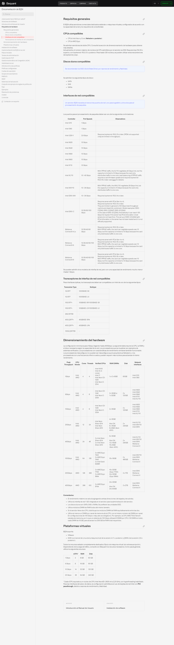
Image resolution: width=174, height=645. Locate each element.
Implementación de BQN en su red (13, 50)
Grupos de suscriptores (9, 74)
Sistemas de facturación (10, 82)
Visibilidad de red (8, 63)
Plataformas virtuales (11, 45)
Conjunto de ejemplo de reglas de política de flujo (17, 86)
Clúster (4, 95)
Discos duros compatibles (13, 35)
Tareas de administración (10, 55)
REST (3, 79)
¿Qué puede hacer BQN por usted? (13, 19)
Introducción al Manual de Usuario (13, 24)
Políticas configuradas (9, 68)
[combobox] (156, 3)
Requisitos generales (11, 30)
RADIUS (4, 76)
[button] (63, 3)
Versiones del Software (9, 21)
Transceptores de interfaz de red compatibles (19, 39)
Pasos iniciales (7, 53)
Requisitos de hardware (10, 27)
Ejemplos (5, 89)
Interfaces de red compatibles (14, 37)
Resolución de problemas (10, 92)
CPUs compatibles (11, 32)
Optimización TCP (8, 58)
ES (155, 3)
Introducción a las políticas (11, 66)
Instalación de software (9, 47)
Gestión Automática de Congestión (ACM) (16, 60)
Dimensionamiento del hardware (15, 42)
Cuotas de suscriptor (9, 71)
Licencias (5, 97)
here (114, 180)
